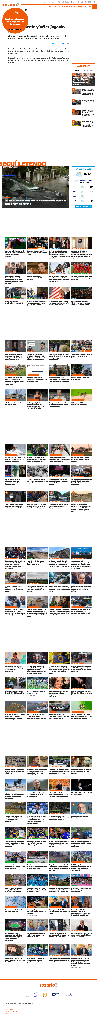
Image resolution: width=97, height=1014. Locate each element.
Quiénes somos (9, 1009)
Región (66, 7)
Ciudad (61, 7)
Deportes (79, 7)
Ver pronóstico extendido (83, 206)
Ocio (84, 7)
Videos (89, 7)
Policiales (72, 7)
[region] (48, 15)
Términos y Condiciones (12, 1011)
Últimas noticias (53, 7)
